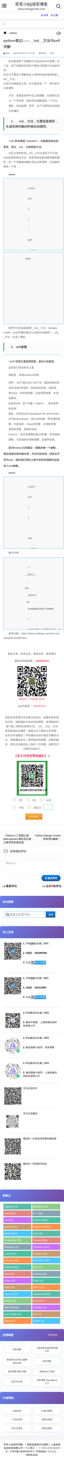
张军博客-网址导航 (17, 1371)
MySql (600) (10, 1233)
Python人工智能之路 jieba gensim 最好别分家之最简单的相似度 (17, 839)
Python (13, 33)
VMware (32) (40, 1253)
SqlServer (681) (41, 1226)
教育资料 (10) (40, 1206)
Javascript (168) (41, 1294)
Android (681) (11, 1267)
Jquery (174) (11, 1294)
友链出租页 (47, 1419)
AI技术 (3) (38, 1321)
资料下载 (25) (11, 1307)
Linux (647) (10, 1253)
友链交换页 (47, 1428)
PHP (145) (38, 1287)
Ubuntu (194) (11, 1260)
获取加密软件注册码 (37, 1444)
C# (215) (9, 1220)
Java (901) (10, 1213)
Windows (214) (41, 1247)
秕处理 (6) (9, 1321)
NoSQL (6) (10, 1300)
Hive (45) (9, 1273)
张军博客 (17, 1349)
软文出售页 (17, 1428)
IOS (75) (37, 1267)
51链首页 (17, 1411)
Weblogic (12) (11, 1247)
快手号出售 (17, 1381)
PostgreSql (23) (12, 1240)
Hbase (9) (9, 1280)
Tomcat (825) (40, 1240)
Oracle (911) (11, 1226)
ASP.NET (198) (41, 1260)
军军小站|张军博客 (13, 1444)
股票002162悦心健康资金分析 (17, 1361)
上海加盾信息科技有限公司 (47, 1349)
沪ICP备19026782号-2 (22, 1451)
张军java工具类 (47, 1371)
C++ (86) (38, 1213)
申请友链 (52, 1335)
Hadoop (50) (40, 1273)
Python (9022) (40, 1220)
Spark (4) (38, 1280)
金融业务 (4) (11, 1206)
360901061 (32, 1454)
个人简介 (30, 1448)
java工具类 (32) (12, 1314)
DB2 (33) (38, 1233)
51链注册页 (47, 1411)
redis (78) (9, 1287)
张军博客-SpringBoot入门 (47, 1382)
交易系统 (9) (39, 1307)
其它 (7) (37, 1314)
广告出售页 (17, 1419)
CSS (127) (38, 1300)
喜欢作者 (34, 816)
